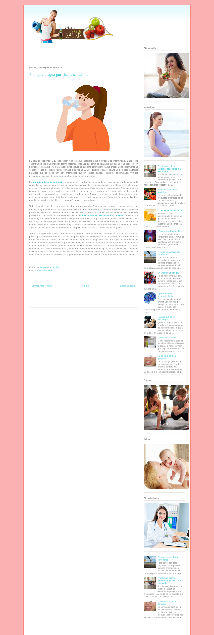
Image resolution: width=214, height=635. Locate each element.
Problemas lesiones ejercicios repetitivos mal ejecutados (169, 169)
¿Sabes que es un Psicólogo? (166, 318)
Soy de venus (39, 300)
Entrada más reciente (42, 286)
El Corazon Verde (77, 303)
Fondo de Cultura (86, 297)
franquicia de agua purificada (47, 182)
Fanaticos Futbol (108, 300)
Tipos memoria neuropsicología (165, 294)
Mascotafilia (119, 300)
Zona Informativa (35, 297)
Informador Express (60, 297)
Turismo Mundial (44, 303)
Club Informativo (74, 297)
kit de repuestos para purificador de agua (101, 215)
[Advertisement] (79, 53)
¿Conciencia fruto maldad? (170, 231)
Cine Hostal (72, 300)
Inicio (86, 286)
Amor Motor (97, 303)
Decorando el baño (166, 337)
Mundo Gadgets (83, 300)
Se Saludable (56, 303)
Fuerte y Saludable (51, 300)
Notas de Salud (44, 270)
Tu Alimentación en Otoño (169, 210)
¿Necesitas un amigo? (168, 273)
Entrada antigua (127, 286)
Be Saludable (47, 297)
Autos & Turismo (96, 300)
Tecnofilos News (125, 297)
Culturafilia (89, 303)
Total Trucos (63, 300)
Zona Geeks (98, 297)
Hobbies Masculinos (110, 297)
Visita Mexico (66, 303)
